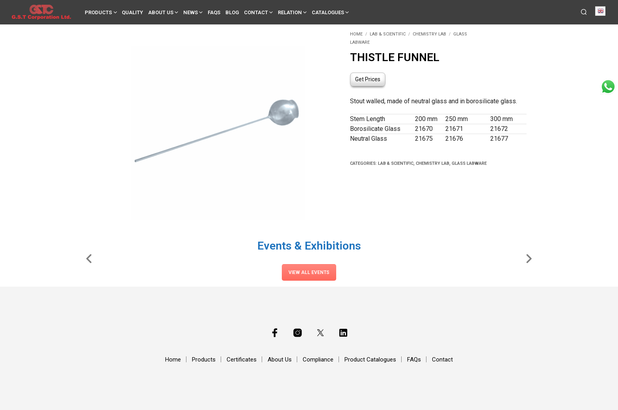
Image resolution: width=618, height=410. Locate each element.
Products (98, 12)
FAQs (214, 12)
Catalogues (328, 12)
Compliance (318, 359)
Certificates (242, 359)
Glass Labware (469, 163)
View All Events (309, 272)
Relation (290, 12)
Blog (232, 12)
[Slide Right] (528, 258)
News (190, 12)
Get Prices (367, 79)
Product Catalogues (370, 359)
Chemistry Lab (429, 34)
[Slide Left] (89, 258)
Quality (132, 12)
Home (356, 34)
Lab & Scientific (388, 34)
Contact (256, 12)
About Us (160, 12)
